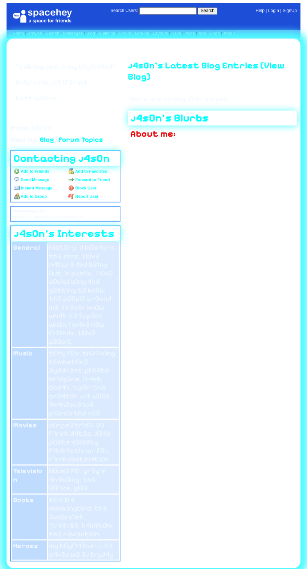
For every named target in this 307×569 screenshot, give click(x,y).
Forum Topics (80, 139)
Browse (35, 33)
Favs (176, 33)
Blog (90, 33)
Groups (142, 33)
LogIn (273, 10)
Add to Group (30, 196)
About (229, 33)
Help (260, 10)
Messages (73, 33)
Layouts (160, 33)
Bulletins (107, 33)
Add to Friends (31, 171)
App (202, 33)
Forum (125, 33)
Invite (189, 33)
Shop (215, 33)
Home (18, 33)
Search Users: (124, 10)
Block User (82, 188)
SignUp (290, 10)
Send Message (31, 179)
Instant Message (33, 188)
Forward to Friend (89, 179)
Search (207, 10)
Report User (83, 196)
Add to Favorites (87, 171)
